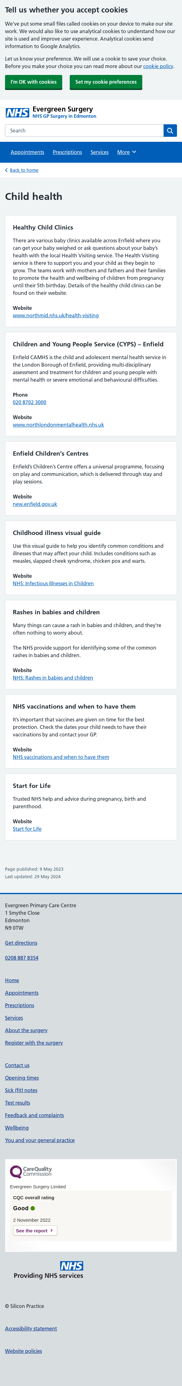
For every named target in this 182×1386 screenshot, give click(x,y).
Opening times (22, 1078)
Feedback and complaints (34, 1115)
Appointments (27, 152)
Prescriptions (67, 152)
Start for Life (27, 829)
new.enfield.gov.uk (35, 504)
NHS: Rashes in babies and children (53, 678)
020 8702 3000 (29, 402)
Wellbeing (17, 1128)
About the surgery (26, 1030)
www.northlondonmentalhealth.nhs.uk (58, 425)
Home (12, 980)
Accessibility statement (31, 1328)
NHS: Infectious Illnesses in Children (53, 583)
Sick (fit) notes (21, 1090)
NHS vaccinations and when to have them (61, 757)
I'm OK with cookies (34, 82)
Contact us (17, 1065)
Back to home (24, 170)
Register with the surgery (34, 1043)
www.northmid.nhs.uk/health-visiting (56, 315)
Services (100, 152)
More (127, 152)
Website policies (23, 1351)
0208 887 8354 (21, 958)
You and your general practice (40, 1140)
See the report (32, 1230)
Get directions (21, 943)
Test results (17, 1103)
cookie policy (158, 66)
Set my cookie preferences (106, 82)
